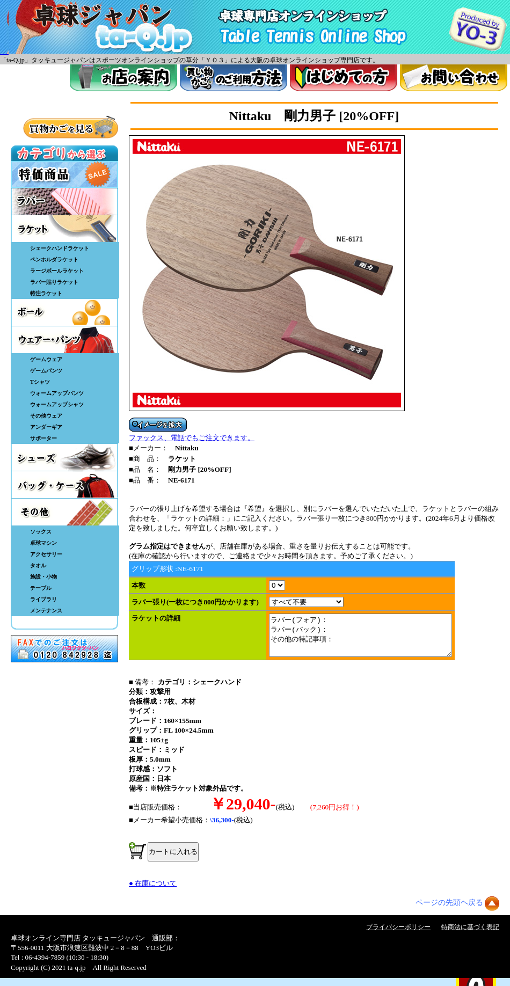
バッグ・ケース (64, 484)
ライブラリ (43, 599)
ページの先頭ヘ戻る (449, 911)
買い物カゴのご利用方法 (233, 77)
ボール (64, 312)
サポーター (43, 438)
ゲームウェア (46, 359)
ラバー (64, 201)
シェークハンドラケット (59, 248)
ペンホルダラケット (54, 259)
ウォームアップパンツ (57, 393)
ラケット (64, 228)
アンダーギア (46, 427)
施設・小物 (43, 577)
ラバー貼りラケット (54, 282)
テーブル (41, 588)
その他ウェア (46, 416)
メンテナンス (46, 610)
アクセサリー (46, 554)
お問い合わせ (453, 77)
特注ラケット (46, 293)
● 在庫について (153, 891)
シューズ (64, 457)
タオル (38, 565)
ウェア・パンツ (64, 339)
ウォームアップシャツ (57, 404)
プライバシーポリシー (398, 935)
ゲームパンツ (46, 371)
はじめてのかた (343, 77)
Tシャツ (40, 382)
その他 (64, 512)
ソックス (41, 532)
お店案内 (123, 77)
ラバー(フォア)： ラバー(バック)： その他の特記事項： (371, 639)
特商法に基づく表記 (470, 935)
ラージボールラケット (57, 271)
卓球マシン (43, 543)
